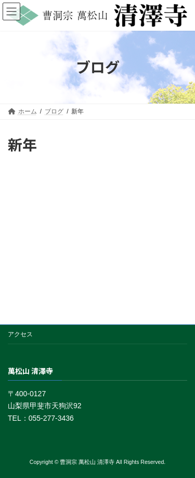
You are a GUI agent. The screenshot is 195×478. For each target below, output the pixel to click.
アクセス (20, 334)
